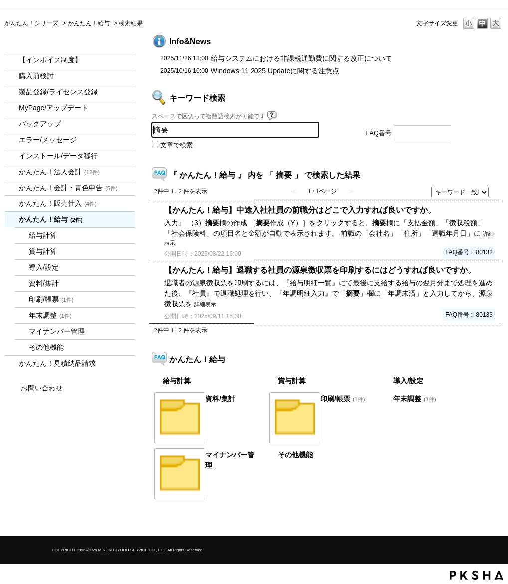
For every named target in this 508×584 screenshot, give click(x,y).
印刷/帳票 (51, 299)
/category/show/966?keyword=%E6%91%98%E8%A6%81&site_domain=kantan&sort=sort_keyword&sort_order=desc (11, 219)
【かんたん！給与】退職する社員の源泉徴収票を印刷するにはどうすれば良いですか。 (320, 269)
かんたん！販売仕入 (58, 203)
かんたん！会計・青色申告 (68, 188)
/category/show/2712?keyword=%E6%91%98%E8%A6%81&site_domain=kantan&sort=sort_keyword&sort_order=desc (11, 172)
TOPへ (479, 520)
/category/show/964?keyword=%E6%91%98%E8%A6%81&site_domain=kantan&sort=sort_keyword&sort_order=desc (11, 203)
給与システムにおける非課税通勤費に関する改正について (301, 58)
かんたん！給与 (89, 23)
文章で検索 (176, 145)
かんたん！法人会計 (59, 172)
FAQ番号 (379, 133)
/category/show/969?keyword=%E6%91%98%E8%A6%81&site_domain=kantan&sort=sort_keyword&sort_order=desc (11, 363)
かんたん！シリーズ (31, 23)
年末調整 (50, 315)
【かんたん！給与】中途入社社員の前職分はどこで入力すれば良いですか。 (300, 209)
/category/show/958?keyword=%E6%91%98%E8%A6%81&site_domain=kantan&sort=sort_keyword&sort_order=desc (11, 188)
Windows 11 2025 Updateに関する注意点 (275, 71)
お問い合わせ (42, 388)
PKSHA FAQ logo (476, 575)
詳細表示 (205, 304)
